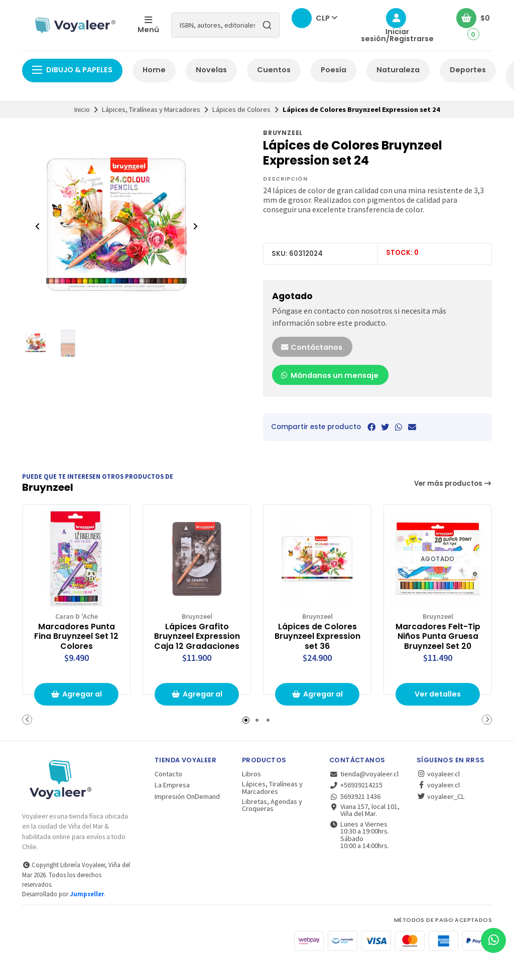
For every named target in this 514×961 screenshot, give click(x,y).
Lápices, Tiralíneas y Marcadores (151, 109)
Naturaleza (398, 70)
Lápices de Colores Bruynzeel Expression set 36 (317, 636)
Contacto (168, 773)
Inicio (82, 109)
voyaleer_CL (441, 796)
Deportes (468, 70)
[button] (27, 720)
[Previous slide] (37, 226)
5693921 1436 (354, 796)
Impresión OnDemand (187, 796)
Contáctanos (311, 347)
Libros (251, 773)
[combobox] (225, 25)
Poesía (333, 70)
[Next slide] (195, 226)
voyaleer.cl (438, 773)
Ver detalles (438, 694)
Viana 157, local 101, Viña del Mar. (364, 810)
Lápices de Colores (241, 109)
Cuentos (274, 70)
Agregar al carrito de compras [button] (76, 697)
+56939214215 (355, 784)
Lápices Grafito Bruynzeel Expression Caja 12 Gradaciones (197, 636)
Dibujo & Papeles (72, 70)
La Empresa (172, 784)
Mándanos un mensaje (329, 375)
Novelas (211, 70)
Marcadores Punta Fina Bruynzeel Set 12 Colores (76, 636)
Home (154, 70)
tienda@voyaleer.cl (364, 773)
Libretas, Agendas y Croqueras (272, 805)
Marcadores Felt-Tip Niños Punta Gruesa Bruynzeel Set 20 (438, 636)
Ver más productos (453, 483)
